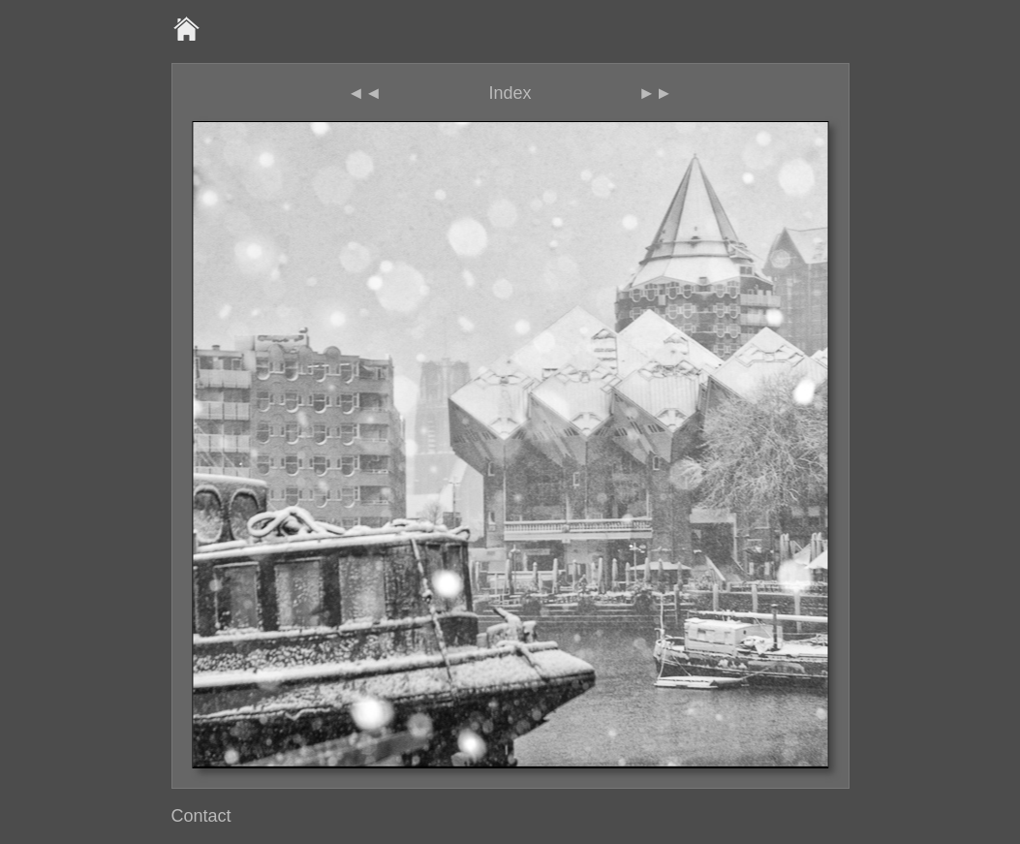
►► (655, 93)
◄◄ (365, 93)
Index (509, 93)
